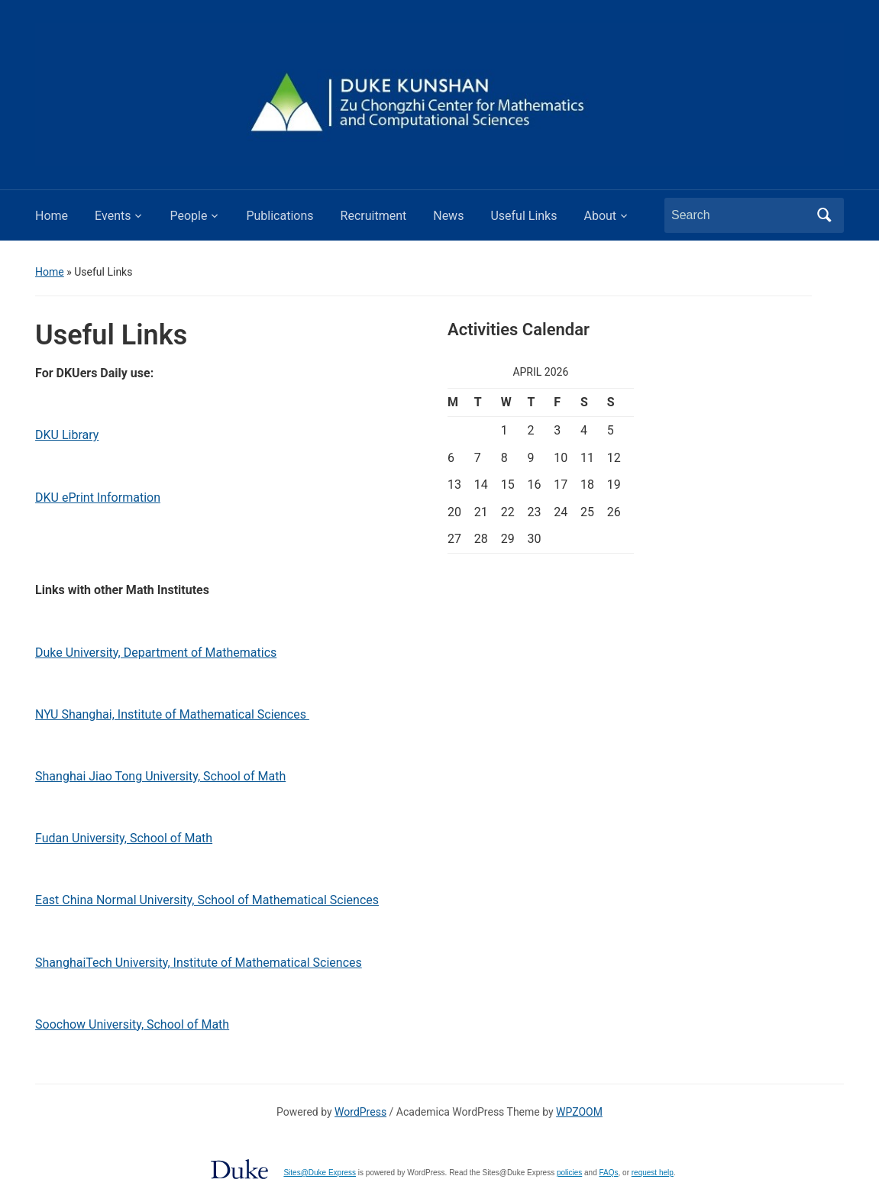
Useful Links (523, 215)
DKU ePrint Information (97, 497)
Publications (279, 215)
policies (569, 1172)
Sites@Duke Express (319, 1172)
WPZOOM (579, 1112)
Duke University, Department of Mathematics (155, 652)
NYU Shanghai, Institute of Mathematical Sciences (172, 714)
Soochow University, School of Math (132, 1024)
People (188, 215)
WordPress (360, 1112)
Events (113, 215)
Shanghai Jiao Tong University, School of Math (160, 776)
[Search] (740, 215)
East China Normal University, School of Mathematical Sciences (207, 900)
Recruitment (374, 215)
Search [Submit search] (824, 215)
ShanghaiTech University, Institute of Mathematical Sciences (198, 962)
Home (51, 215)
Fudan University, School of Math (123, 838)
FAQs (609, 1172)
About (599, 215)
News (448, 215)
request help (653, 1172)
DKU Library (67, 435)
